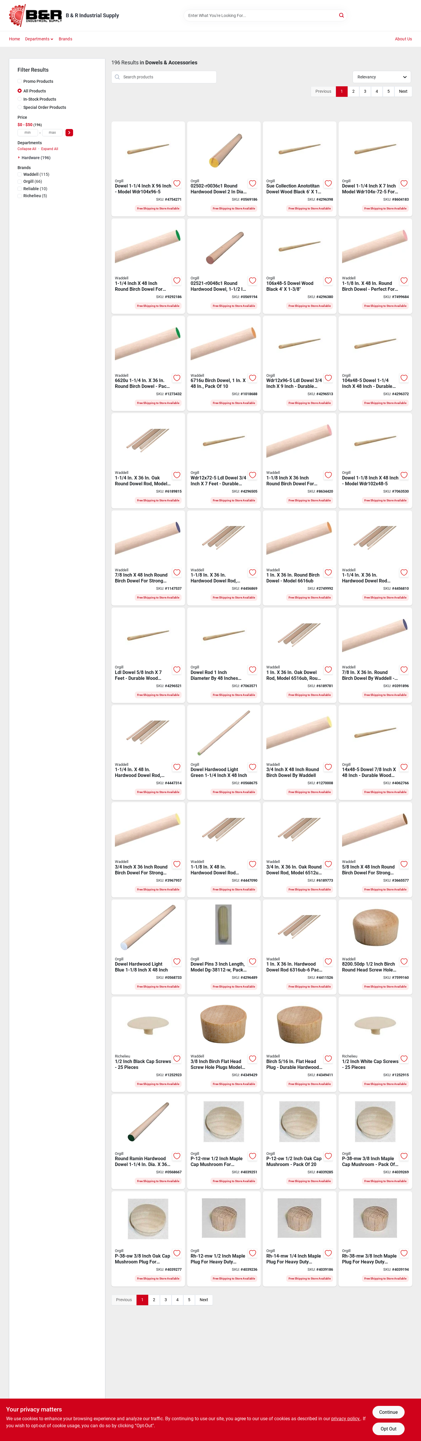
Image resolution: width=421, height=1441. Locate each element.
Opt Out (388, 1429)
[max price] (52, 132)
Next (403, 91)
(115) (36, 174)
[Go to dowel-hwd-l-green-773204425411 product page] (224, 752)
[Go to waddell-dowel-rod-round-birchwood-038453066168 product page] (300, 558)
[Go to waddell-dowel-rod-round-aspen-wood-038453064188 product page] (224, 849)
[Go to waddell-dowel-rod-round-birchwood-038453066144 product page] (375, 655)
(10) (35, 188)
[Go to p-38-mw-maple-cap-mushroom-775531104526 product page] (375, 1141)
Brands (65, 39)
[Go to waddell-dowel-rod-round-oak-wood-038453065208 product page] (148, 460)
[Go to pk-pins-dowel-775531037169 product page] (224, 947)
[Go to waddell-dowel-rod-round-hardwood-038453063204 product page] (375, 558)
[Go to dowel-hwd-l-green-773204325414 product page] (148, 1141)
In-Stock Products (39, 99)
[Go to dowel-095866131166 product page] (375, 363)
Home (14, 39)
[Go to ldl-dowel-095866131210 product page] (148, 655)
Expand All (49, 149)
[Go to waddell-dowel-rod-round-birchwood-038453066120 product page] (148, 849)
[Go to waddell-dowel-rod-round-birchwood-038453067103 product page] (375, 849)
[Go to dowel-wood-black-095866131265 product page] (300, 169)
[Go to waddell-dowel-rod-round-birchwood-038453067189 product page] (375, 266)
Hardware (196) (36, 157)
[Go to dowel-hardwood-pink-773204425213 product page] (224, 266)
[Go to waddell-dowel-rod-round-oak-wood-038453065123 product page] (300, 849)
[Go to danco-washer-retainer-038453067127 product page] (300, 752)
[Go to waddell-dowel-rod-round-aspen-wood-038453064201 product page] (148, 752)
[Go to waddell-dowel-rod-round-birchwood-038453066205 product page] (148, 363)
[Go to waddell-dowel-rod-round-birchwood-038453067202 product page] (148, 266)
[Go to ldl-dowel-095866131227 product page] (224, 460)
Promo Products (38, 81)
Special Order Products (44, 107)
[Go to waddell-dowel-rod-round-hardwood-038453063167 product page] (300, 947)
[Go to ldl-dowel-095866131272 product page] (300, 363)
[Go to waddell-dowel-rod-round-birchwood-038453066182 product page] (300, 460)
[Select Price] (69, 132)
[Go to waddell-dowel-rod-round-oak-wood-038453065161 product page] (300, 655)
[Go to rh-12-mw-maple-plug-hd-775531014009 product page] (224, 1239)
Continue (388, 1412)
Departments (37, 39)
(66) (32, 181)
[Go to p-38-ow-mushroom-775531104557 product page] (148, 1239)
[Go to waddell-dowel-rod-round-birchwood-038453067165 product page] (224, 363)
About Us (403, 39)
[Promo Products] (20, 81)
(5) (35, 195)
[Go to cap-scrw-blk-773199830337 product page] (148, 1044)
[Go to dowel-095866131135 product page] (375, 752)
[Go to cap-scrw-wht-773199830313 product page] (375, 1044)
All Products (34, 91)
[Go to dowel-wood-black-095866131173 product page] (300, 266)
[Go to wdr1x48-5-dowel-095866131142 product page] (224, 655)
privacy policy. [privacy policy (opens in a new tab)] (345, 1418)
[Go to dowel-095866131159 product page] (375, 460)
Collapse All (27, 149)
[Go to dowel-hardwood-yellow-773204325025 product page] (224, 169)
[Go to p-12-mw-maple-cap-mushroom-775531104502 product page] (224, 1141)
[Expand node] (19, 157)
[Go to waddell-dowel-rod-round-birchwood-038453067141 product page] (148, 558)
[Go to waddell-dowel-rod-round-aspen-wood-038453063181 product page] (224, 558)
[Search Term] (265, 15)
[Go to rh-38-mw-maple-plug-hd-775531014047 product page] (375, 1239)
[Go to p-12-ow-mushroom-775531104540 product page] (300, 1141)
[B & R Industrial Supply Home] (35, 15)
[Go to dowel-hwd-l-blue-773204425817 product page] (148, 947)
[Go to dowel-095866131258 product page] (375, 169)
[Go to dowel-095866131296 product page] (148, 169)
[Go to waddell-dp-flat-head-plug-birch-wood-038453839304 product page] (224, 1044)
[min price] (28, 132)
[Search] (342, 15)
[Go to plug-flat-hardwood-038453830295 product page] (300, 1044)
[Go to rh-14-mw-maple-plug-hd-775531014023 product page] (300, 1239)
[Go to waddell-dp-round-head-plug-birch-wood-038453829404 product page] (375, 947)
